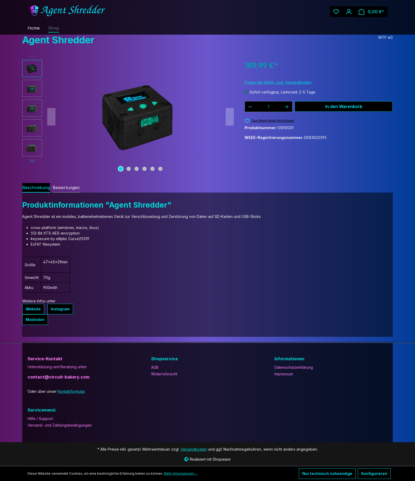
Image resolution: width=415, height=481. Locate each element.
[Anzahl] (268, 106)
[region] (128, 117)
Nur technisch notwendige (331, 473)
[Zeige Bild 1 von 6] (121, 169)
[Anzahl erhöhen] (287, 106)
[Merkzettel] (339, 11)
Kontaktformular (69, 391)
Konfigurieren (375, 473)
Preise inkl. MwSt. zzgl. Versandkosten (276, 82)
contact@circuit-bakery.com (56, 376)
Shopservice (163, 358)
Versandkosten (194, 449)
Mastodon (34, 319)
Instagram (58, 309)
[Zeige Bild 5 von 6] (152, 169)
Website (33, 309)
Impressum (283, 373)
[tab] (35, 188)
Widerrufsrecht (163, 373)
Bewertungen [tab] (63, 187)
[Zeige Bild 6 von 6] (160, 169)
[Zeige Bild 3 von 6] (136, 169)
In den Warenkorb (344, 106)
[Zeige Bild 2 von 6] (129, 169)
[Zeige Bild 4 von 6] (144, 169)
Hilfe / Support (39, 418)
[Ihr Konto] (351, 11)
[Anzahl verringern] (250, 106)
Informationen (288, 358)
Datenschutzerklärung (292, 367)
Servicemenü (41, 409)
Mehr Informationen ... (165, 473)
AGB (155, 367)
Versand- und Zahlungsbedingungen (57, 425)
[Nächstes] (230, 116)
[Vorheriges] (51, 116)
